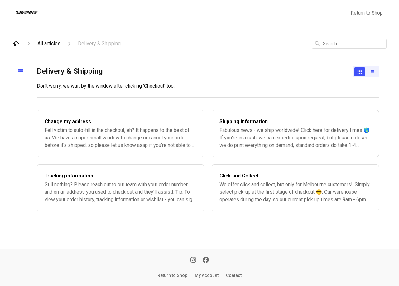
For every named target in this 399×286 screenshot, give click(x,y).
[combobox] (349, 44)
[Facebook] (205, 260)
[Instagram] (193, 260)
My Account (207, 275)
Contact (234, 275)
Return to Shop (367, 13)
